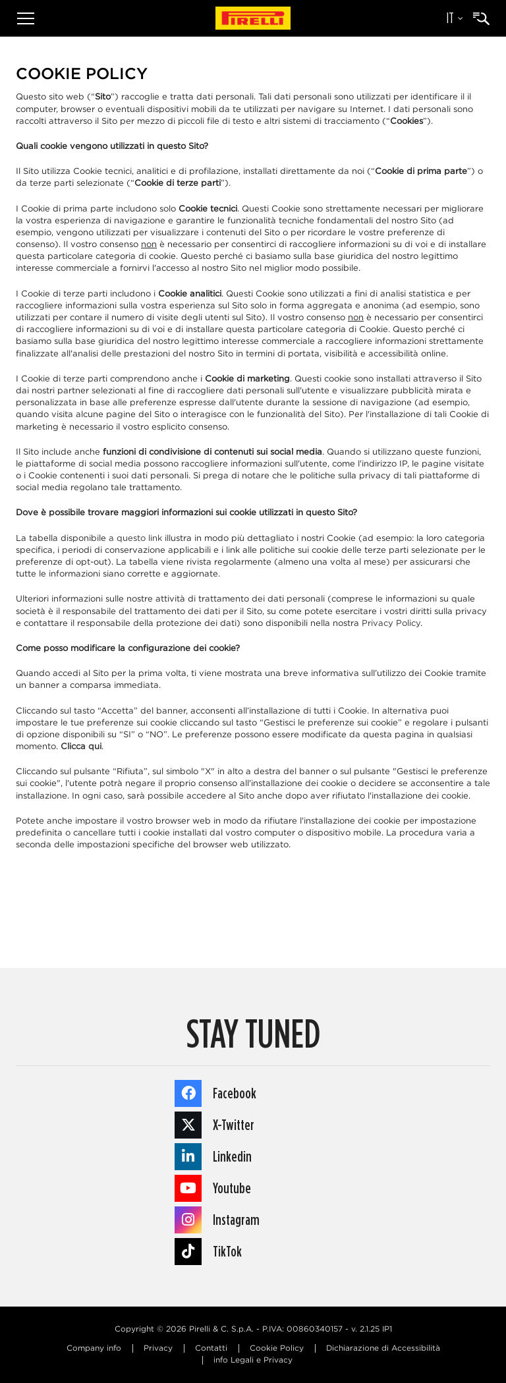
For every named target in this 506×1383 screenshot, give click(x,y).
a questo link (135, 538)
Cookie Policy (277, 1348)
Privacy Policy (391, 623)
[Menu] (25, 18)
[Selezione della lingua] (448, 18)
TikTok (208, 1251)
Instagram (217, 1219)
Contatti (211, 1348)
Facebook (215, 1093)
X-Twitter (214, 1125)
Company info (94, 1348)
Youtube (213, 1188)
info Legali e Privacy (253, 1360)
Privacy (158, 1348)
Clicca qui (81, 746)
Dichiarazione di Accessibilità (383, 1348)
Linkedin (213, 1156)
